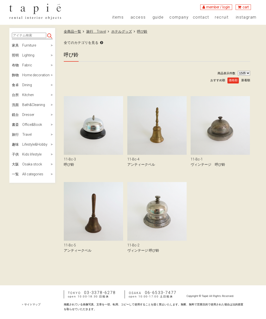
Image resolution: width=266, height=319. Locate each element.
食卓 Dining (22, 85)
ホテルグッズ (121, 31)
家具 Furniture (24, 45)
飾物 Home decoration (31, 75)
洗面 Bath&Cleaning (28, 105)
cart (246, 7)
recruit (221, 17)
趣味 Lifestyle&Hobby (29, 144)
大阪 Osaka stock (27, 164)
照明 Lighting (23, 55)
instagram (246, 17)
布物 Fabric (22, 65)
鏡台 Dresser (23, 115)
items (118, 17)
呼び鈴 (142, 31)
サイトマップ (32, 304)
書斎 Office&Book (27, 125)
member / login (218, 7)
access (138, 17)
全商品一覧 (72, 31)
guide (158, 17)
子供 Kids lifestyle (27, 154)
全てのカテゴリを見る (81, 43)
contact (201, 17)
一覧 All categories (27, 174)
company (179, 17)
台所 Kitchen (23, 95)
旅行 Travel (22, 134)
